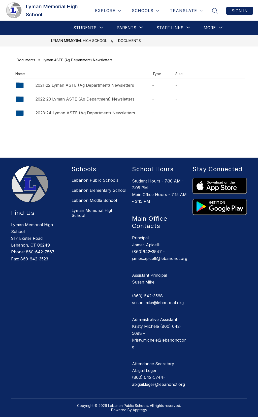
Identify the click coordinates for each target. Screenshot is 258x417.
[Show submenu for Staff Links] (169, 28)
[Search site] (215, 11)
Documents (129, 40)
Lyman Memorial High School (79, 40)
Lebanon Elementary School (99, 190)
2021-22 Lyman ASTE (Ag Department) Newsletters (85, 85)
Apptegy (140, 410)
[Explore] (108, 11)
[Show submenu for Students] (84, 28)
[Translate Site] (186, 11)
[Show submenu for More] (210, 28)
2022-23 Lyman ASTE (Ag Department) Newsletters (85, 99)
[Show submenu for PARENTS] (126, 28)
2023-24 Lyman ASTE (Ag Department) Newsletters (85, 112)
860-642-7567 (40, 251)
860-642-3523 (34, 258)
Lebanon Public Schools (95, 180)
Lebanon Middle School (94, 200)
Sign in (240, 10)
